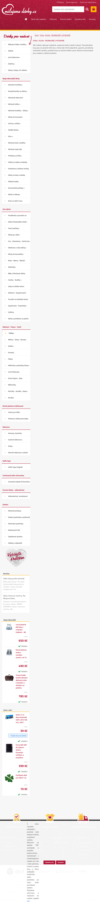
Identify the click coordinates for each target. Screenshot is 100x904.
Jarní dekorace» (14, 57)
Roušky (11, 397)
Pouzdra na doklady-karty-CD (18, 300)
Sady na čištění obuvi (16, 286)
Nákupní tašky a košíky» (17, 44)
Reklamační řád (14, 530)
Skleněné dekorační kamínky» (15, 98)
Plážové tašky (13, 181)
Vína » (10, 136)
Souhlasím (61, 862)
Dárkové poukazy (14, 510)
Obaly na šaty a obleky (16, 175)
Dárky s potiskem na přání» (18, 318)
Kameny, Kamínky (15, 433)
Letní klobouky (13, 371)
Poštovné (53, 19)
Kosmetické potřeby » (16, 188)
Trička (42, 35)
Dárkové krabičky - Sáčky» (18, 110)
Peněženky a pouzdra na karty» (17, 216)
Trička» (11, 333)
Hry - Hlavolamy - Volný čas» (19, 241)
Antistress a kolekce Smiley (18, 168)
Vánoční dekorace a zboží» (18, 452)
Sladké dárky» (13, 130)
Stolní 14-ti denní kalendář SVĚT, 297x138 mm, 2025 (21, 719)
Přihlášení (60, 2)
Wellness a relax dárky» (17, 247)
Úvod (36, 35)
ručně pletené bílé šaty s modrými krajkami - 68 (21, 628)
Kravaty (11, 352)
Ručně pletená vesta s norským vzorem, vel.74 (21, 654)
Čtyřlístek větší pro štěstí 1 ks (21, 776)
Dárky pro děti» (14, 234)
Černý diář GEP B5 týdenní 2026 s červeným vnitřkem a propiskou (21, 751)
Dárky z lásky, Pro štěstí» (17, 70)
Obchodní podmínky (15, 523)
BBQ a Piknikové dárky (16, 273)
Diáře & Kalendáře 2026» (17, 221)
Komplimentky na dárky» (17, 91)
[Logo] (19, 9)
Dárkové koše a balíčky (16, 142)
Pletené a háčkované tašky (18, 418)
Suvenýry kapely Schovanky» (19, 481)
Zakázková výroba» (15, 536)
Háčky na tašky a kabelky (17, 162)
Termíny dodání (65, 19)
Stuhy (10, 446)
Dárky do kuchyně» (15, 117)
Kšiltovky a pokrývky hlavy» (18, 365)
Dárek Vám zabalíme (38, 19)
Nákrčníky (12, 384)
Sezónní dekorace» (15, 439)
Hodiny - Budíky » (15, 280)
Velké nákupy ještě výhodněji (14, 578)
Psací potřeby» (13, 228)
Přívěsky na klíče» (15, 155)
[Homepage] (26, 19)
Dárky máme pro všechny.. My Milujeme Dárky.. (14, 597)
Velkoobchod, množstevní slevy (18, 497)
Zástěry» (11, 63)
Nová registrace (72, 2)
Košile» (11, 346)
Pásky (10, 359)
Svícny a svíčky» (14, 123)
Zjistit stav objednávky (88, 2)
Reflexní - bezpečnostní (17, 292)
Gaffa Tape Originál (15, 467)
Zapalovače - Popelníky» (17, 305)
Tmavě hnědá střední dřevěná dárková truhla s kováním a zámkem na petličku (22, 681)
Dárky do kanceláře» (16, 254)
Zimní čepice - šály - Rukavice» (15, 379)
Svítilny (11, 312)
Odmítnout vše (49, 862)
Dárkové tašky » (14, 104)
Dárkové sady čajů (15, 149)
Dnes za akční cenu (15, 200)
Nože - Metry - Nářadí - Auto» (17, 261)
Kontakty (92, 19)
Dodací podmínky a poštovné (19, 517)
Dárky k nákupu (14, 194)
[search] (87, 9)
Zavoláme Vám (80, 19)
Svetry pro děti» (14, 412)
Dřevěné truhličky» (15, 84)
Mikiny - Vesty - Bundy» (17, 339)
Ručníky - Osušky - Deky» (18, 391)
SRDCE (10, 50)
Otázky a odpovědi (15, 543)
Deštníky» (12, 267)
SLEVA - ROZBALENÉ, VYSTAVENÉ (57, 35)
